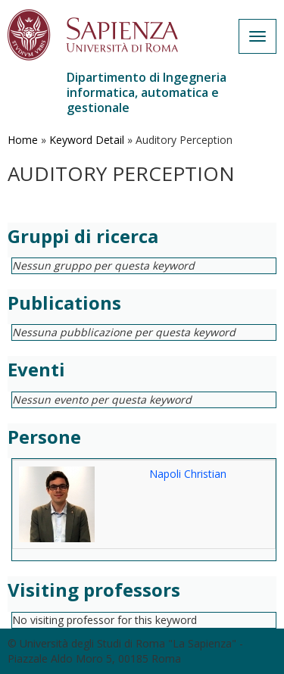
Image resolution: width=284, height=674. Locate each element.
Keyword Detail (86, 140)
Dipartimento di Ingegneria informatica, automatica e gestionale (146, 92)
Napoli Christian (187, 473)
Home (23, 140)
